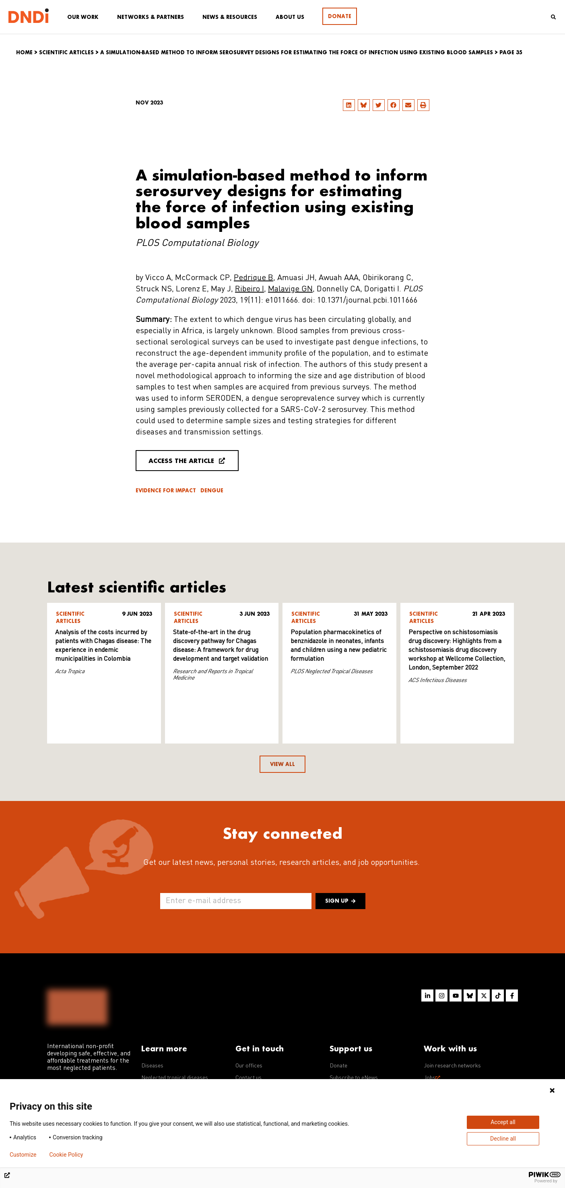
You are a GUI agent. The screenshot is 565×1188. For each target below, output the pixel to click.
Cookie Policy (66, 1154)
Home (24, 52)
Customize (23, 1154)
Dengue (211, 490)
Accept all (503, 1122)
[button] (349, 105)
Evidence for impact (166, 490)
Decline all (503, 1138)
